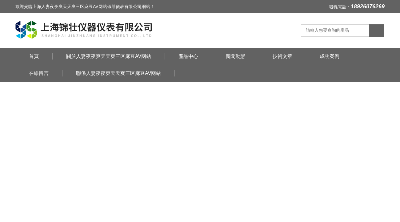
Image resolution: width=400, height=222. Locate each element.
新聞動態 (235, 56)
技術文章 (282, 56)
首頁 (34, 56)
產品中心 (188, 56)
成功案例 (329, 56)
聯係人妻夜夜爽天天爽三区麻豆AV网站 (118, 73)
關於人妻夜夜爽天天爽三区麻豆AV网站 (108, 56)
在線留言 (39, 73)
